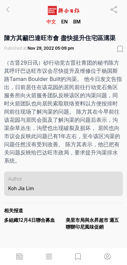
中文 (51, 21)
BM (77, 21)
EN (64, 21)
